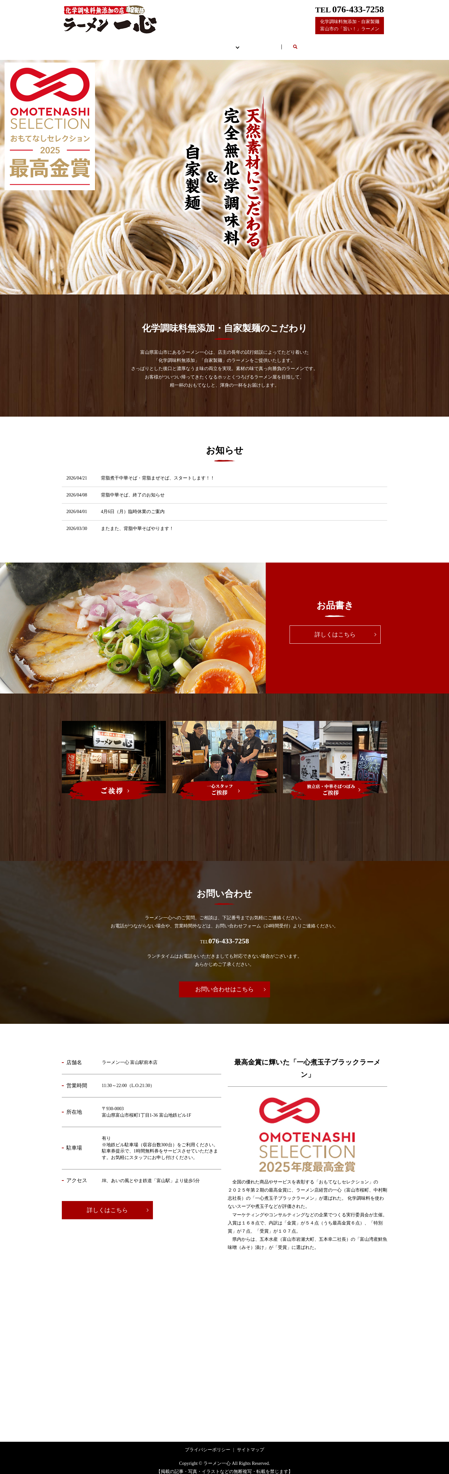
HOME (118, 43)
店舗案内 (162, 43)
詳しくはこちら (335, 628)
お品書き (207, 43)
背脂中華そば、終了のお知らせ (133, 488)
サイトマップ (250, 1443)
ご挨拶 (250, 43)
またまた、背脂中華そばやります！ (137, 522)
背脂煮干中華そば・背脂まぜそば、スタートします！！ (158, 471)
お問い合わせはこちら (224, 983)
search (337, 44)
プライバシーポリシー (207, 1443)
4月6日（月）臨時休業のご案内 (133, 505)
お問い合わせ (296, 43)
